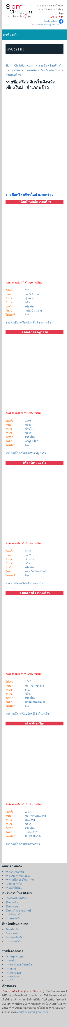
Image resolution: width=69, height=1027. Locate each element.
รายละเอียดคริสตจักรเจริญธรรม (26, 453)
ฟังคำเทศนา (12, 933)
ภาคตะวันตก (13, 976)
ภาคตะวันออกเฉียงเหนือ (19, 964)
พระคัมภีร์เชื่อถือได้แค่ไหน (20, 879)
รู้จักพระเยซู (12, 906)
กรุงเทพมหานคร (14, 956)
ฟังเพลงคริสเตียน (15, 937)
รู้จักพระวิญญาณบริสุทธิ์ (18, 910)
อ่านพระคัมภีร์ (13, 918)
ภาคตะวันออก (13, 972)
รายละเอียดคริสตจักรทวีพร (23, 844)
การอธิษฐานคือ (14, 914)
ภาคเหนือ (30, 70)
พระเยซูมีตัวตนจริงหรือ (18, 875)
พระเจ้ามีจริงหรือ (15, 871)
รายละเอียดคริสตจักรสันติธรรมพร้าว (29, 322)
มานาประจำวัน (14, 941)
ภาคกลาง (11, 968)
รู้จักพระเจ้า (12, 902)
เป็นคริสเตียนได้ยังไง (17, 898)
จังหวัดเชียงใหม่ (50, 70)
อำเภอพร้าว (13, 75)
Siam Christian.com (20, 65)
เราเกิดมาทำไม (14, 883)
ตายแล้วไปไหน (14, 887)
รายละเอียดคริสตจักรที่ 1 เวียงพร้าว (28, 714)
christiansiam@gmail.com (47, 24)
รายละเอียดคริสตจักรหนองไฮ (24, 583)
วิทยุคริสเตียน (13, 929)
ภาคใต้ (9, 980)
